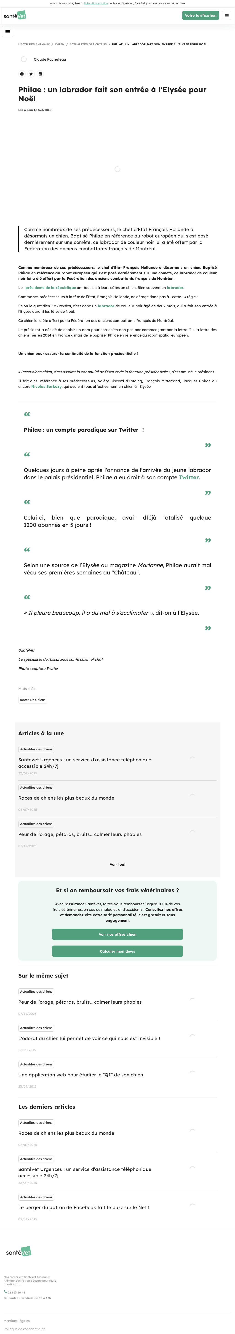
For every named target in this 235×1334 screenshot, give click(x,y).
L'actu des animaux (34, 44)
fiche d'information (96, 3)
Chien (59, 44)
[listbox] (117, 797)
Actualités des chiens (88, 44)
